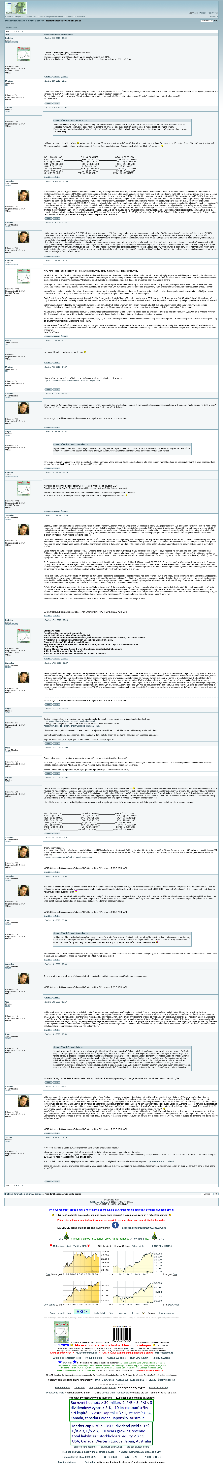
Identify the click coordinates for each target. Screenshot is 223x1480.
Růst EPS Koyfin (139, 1358)
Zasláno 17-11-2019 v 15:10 (56, 620)
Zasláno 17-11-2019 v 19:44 (56, 709)
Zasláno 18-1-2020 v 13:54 (56, 1034)
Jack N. (8, 1137)
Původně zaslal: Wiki (72, 1047)
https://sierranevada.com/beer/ (160, 1161)
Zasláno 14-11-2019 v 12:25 (56, 472)
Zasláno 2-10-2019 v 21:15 (56, 81)
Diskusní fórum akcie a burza (19, 21)
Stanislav (9, 181)
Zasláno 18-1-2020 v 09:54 (56, 876)
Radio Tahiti (99, 1313)
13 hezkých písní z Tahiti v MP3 (69, 1246)
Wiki (7, 1002)
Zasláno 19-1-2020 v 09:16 (56, 1137)
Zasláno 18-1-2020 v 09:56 (56, 920)
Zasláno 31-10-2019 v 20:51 (56, 223)
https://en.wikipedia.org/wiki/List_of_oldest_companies (68, 857)
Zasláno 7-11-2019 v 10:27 (56, 340)
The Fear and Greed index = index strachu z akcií (88, 1452)
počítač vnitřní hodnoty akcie (116, 1392)
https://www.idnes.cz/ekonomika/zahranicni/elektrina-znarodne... (72, 726)
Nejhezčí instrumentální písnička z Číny (140, 1452)
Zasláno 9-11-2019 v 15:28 (56, 393)
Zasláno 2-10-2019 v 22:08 (56, 107)
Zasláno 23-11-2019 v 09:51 (56, 837)
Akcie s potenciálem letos (67, 1358)
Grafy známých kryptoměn (102, 1387)
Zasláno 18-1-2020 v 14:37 (56, 1087)
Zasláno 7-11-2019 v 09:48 (56, 260)
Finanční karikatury (158, 1387)
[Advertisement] (111, 1472)
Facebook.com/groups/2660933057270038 (143, 1228)
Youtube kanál (62, 1387)
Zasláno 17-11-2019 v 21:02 (56, 748)
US (60, 1239)
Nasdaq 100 (122, 1380)
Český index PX (166, 1380)
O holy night (138, 1246)
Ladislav (9, 38)
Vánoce (123, 1313)
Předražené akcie (55, 1392)
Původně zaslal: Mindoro (74, 120)
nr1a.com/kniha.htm (86, 1353)
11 (22, 31)
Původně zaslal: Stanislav (74, 444)
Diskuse (39, 21)
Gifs (110, 1313)
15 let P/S (80, 1387)
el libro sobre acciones (85, 1447)
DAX (48, 1274)
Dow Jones (49, 1305)
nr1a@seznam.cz (166, 1313)
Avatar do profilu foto (60, 1313)
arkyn (8, 431)
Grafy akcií (67, 1363)
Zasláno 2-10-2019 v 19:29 (56, 38)
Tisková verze (11, 28)
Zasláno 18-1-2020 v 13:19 (56, 1002)
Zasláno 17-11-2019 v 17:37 (56, 663)
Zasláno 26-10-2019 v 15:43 (56, 181)
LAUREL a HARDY (162, 1246)
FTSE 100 (151, 1380)
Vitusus (8, 107)
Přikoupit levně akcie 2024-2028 (79, 1457)
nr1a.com (134, 1313)
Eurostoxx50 (137, 1380)
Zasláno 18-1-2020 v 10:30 (56, 964)
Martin (8, 340)
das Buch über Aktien (111, 1447)
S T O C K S (110, 1457)
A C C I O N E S (153, 1457)
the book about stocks (138, 1447)
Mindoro (9, 81)
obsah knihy (129, 1348)
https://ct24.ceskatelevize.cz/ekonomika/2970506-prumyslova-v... (72, 380)
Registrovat (212, 13)
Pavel (8, 748)
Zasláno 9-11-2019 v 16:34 (56, 431)
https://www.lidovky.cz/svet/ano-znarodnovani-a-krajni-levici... (71, 721)
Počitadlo (90, 1462)
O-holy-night (137, 1238)
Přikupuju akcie (93, 1358)
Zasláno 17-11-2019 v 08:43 (56, 515)
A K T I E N (131, 1457)
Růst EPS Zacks (161, 1358)
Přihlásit (203, 13)
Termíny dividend (67, 1462)
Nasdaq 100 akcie (116, 1358)
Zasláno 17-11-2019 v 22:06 (56, 778)
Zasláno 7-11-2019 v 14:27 (56, 367)
